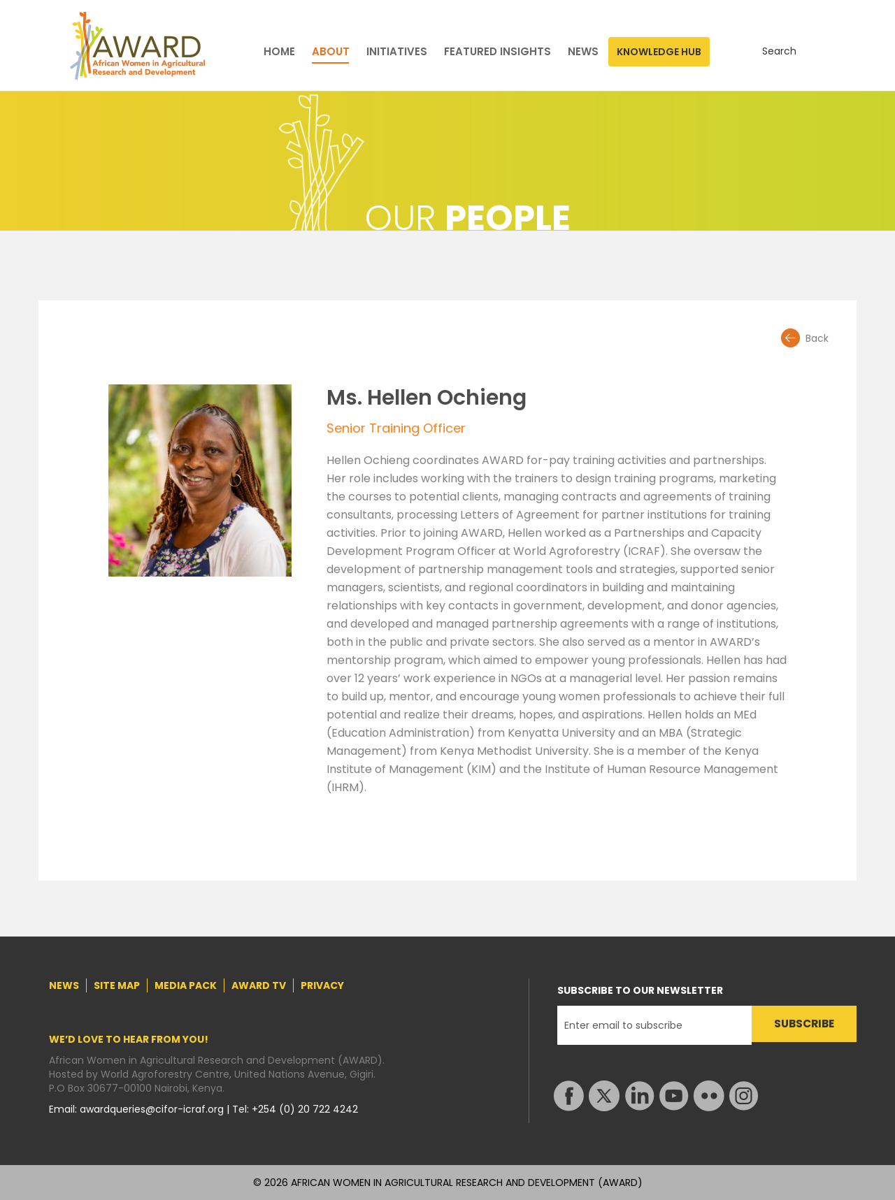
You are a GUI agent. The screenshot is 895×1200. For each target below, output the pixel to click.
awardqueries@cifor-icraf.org (153, 1109)
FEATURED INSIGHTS (497, 51)
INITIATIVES (396, 51)
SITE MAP (117, 985)
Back (817, 338)
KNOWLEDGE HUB (659, 52)
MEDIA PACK (186, 985)
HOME (279, 51)
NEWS (583, 51)
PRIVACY (322, 985)
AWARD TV (258, 985)
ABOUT (331, 51)
